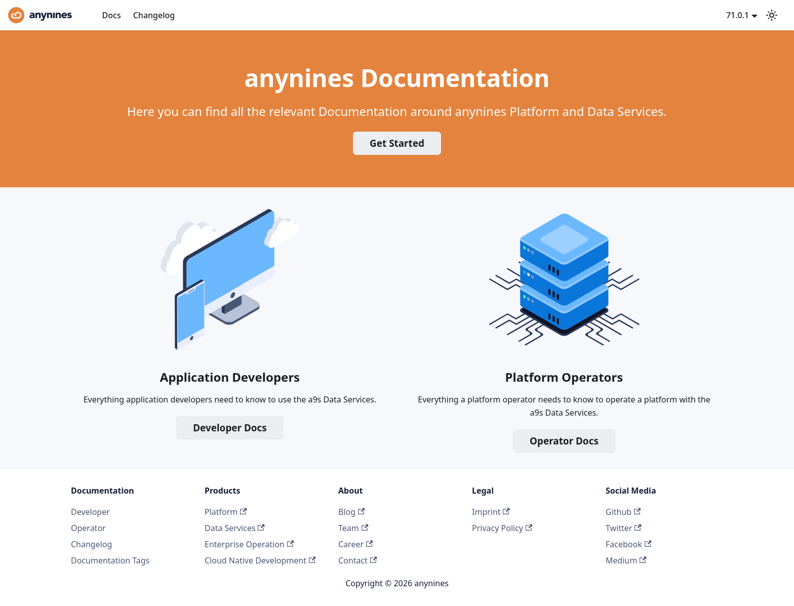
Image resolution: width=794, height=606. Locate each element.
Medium (626, 560)
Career (355, 544)
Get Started (397, 143)
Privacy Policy (502, 528)
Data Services (235, 528)
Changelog (154, 15)
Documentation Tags (110, 560)
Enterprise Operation (249, 544)
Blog (351, 511)
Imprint (491, 511)
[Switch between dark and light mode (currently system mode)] (772, 15)
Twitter (624, 528)
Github (623, 511)
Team (353, 528)
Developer (90, 511)
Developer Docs (230, 427)
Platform (226, 511)
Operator (88, 528)
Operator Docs (564, 441)
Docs (111, 15)
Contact (357, 560)
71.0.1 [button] (737, 15)
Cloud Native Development (260, 560)
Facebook (628, 544)
